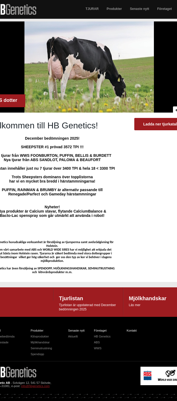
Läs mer (134, 305)
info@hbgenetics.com (35, 386)
